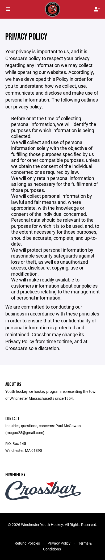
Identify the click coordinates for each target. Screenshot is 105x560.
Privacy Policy (59, 543)
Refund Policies (27, 543)
